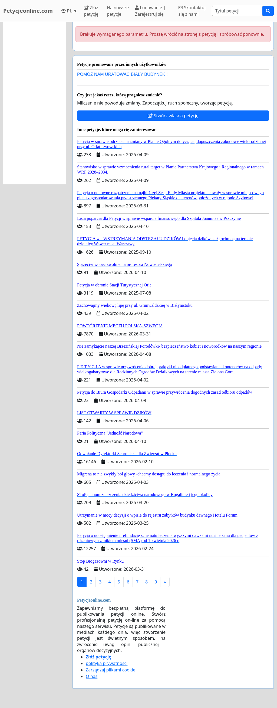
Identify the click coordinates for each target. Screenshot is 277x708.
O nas (91, 676)
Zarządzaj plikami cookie (110, 670)
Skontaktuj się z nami (192, 11)
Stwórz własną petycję (173, 116)
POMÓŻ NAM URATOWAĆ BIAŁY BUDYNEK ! (122, 74)
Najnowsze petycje (118, 11)
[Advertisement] (34, 103)
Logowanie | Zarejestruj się (150, 11)
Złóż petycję (91, 11)
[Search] (237, 11)
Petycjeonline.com (28, 10)
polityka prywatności (106, 663)
